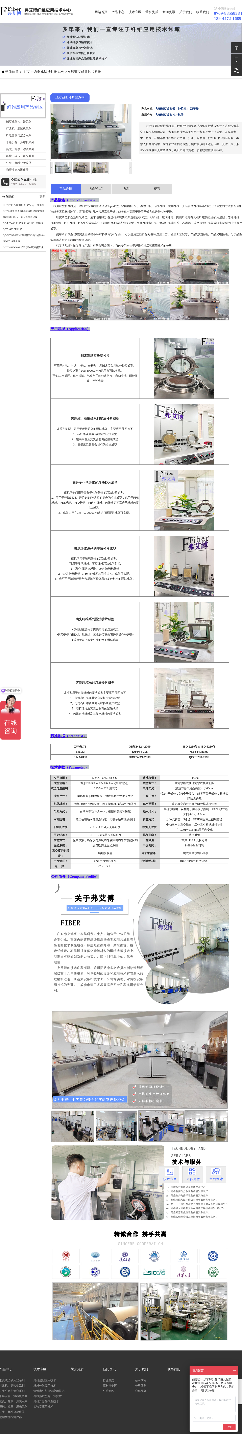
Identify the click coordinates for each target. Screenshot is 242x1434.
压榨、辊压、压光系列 (20, 156)
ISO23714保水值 (11, 241)
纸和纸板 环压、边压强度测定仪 (20, 217)
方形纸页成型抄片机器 (84, 72)
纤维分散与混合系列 (18, 135)
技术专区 (134, 12)
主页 (26, 72)
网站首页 (101, 12)
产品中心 (118, 12)
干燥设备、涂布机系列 (20, 142)
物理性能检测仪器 (17, 169)
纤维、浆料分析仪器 (18, 162)
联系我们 (202, 12)
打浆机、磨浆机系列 (18, 128)
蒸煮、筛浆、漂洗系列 (20, 149)
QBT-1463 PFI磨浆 (12, 229)
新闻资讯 (168, 12)
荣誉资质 (151, 12)
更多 (42, 196)
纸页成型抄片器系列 (48, 72)
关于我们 (185, 12)
